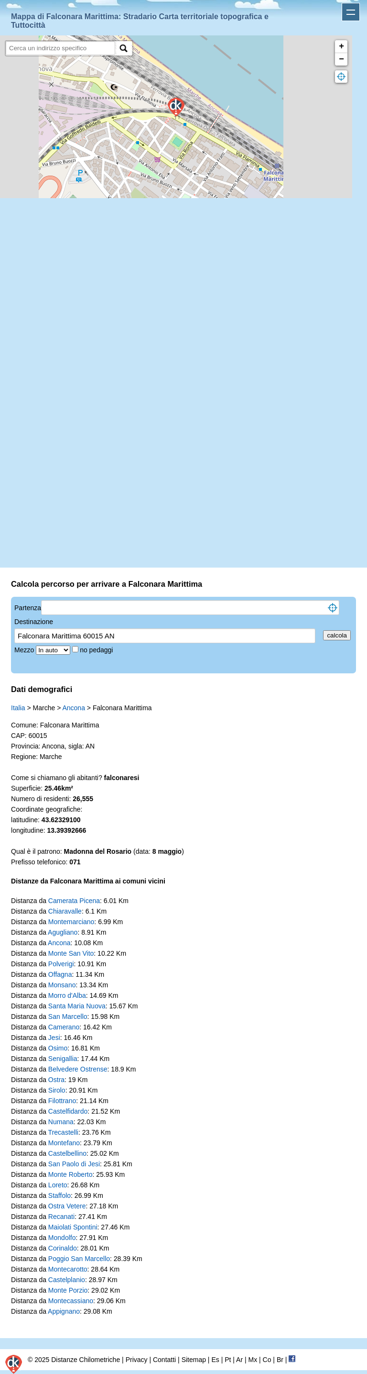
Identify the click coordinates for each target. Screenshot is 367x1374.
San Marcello (67, 1016)
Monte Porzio (67, 1290)
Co (267, 1359)
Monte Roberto (70, 1174)
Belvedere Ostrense (78, 1069)
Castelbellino (67, 1153)
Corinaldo (62, 1248)
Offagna (60, 974)
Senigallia (62, 1058)
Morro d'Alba (67, 995)
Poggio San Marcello (79, 1258)
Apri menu (351, 12)
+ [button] (341, 46)
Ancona (73, 708)
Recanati (61, 1216)
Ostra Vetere (67, 1206)
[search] (60, 48)
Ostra (56, 1080)
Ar (239, 1359)
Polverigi (61, 964)
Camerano (63, 1027)
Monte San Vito (71, 953)
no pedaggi (97, 650)
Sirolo (56, 1090)
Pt (228, 1359)
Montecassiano (70, 1301)
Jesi (54, 1037)
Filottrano (62, 1101)
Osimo (57, 1048)
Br (280, 1359)
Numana (61, 1122)
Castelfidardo (68, 1111)
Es (215, 1359)
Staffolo (59, 1195)
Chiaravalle (65, 911)
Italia (18, 708)
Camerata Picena (74, 901)
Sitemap (194, 1359)
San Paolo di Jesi (74, 1164)
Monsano (62, 985)
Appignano (64, 1311)
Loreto (57, 1185)
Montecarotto (67, 1269)
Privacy (137, 1359)
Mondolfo (62, 1237)
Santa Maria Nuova (77, 1006)
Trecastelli (63, 1132)
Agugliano (62, 932)
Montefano (64, 1143)
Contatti (164, 1359)
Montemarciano (71, 922)
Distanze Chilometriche (85, 1359)
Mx (252, 1359)
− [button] (341, 59)
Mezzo (25, 650)
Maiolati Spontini (72, 1227)
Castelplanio (66, 1280)
